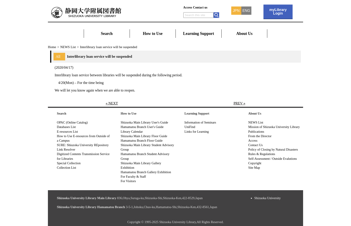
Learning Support (198, 33)
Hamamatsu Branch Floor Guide (142, 140)
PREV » (239, 103)
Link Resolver (66, 149)
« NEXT (112, 103)
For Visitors (128, 181)
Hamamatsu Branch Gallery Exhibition (146, 172)
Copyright (254, 163)
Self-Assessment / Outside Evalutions (272, 158)
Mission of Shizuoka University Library (274, 127)
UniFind (189, 127)
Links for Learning (196, 131)
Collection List (66, 167)
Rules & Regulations (261, 154)
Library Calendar (132, 131)
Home (52, 47)
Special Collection (69, 163)
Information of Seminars (200, 122)
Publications (256, 131)
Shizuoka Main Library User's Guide (144, 122)
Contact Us (255, 145)
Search (107, 33)
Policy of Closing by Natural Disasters (273, 149)
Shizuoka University (267, 198)
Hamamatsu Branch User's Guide (142, 127)
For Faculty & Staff (133, 176)
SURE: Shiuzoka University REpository (83, 145)
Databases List (66, 127)
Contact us (200, 7)
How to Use (153, 33)
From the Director (260, 136)
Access (187, 7)
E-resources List (67, 131)
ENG (246, 11)
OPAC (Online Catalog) (72, 122)
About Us (244, 33)
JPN (236, 11)
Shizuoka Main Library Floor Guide (144, 136)
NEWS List (68, 47)
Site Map (254, 167)
